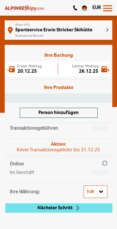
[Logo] (24, 8)
